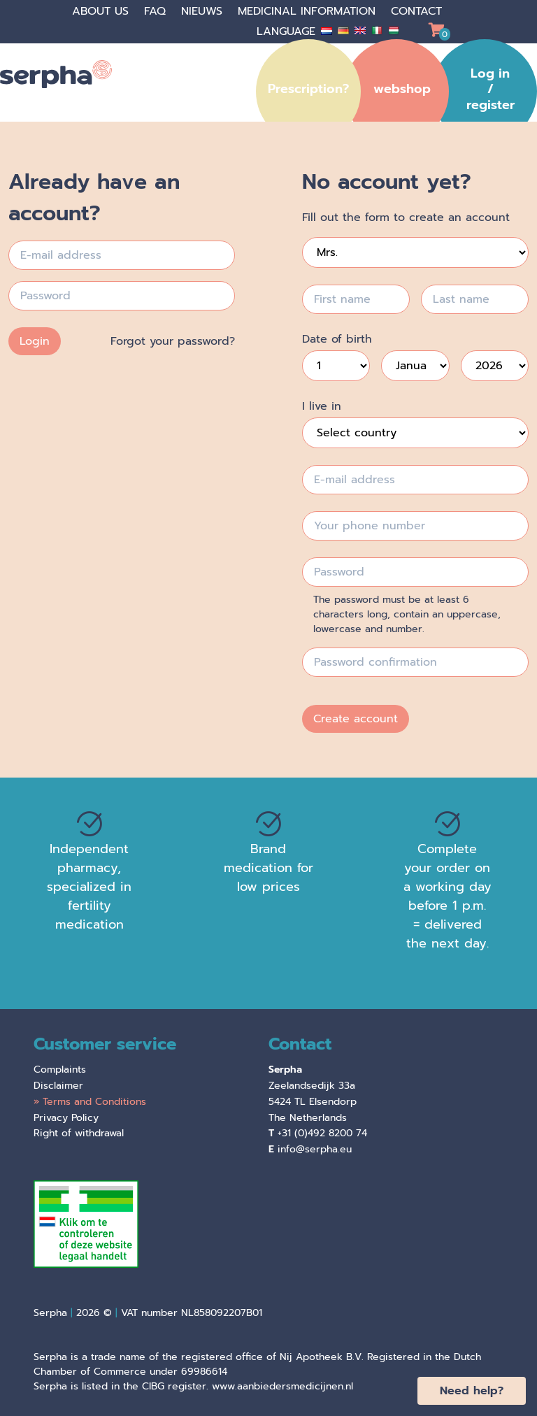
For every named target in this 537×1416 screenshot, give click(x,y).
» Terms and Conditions (90, 1101)
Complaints (60, 1069)
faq (157, 11)
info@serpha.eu (315, 1149)
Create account (355, 718)
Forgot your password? (172, 341)
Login (35, 341)
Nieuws (204, 11)
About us (102, 11)
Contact (416, 11)
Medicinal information (309, 11)
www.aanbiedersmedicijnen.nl (282, 1386)
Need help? (471, 1390)
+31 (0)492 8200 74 (322, 1133)
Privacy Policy (66, 1117)
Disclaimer (58, 1085)
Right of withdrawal (79, 1133)
